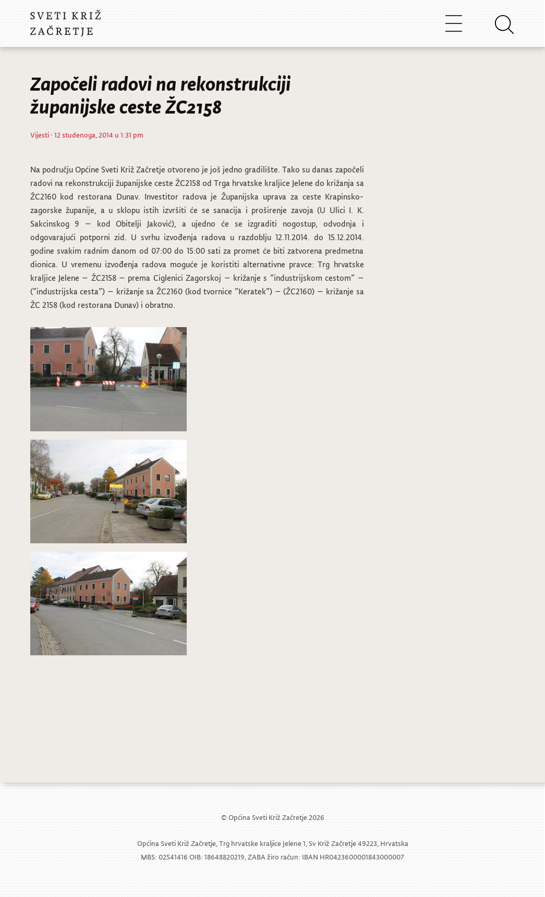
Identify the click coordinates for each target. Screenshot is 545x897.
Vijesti (39, 135)
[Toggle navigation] (453, 23)
